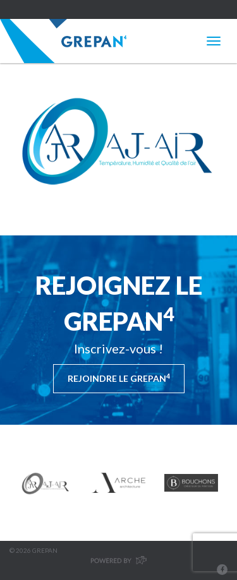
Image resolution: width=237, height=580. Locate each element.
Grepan (63, 41)
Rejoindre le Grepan (119, 378)
